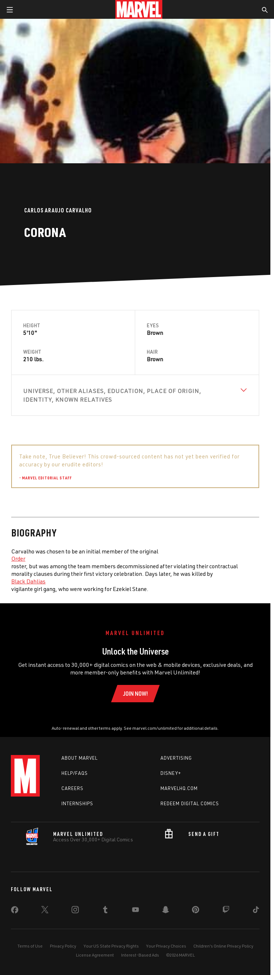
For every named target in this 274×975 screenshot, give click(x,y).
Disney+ (170, 773)
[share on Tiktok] (256, 911)
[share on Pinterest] (195, 911)
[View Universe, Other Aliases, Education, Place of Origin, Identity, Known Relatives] (135, 395)
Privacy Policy (63, 946)
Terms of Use (30, 946)
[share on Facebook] (14, 911)
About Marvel (79, 758)
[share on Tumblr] (105, 911)
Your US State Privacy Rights (111, 946)
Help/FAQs (74, 773)
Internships (77, 803)
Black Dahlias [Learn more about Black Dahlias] (28, 581)
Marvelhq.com (179, 788)
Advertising (176, 758)
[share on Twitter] (44, 911)
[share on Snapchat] (165, 911)
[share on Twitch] (226, 911)
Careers (72, 788)
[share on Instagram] (75, 911)
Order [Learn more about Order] (18, 558)
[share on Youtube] (135, 911)
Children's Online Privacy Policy (223, 946)
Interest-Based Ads (140, 955)
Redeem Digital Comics (189, 803)
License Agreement (95, 955)
